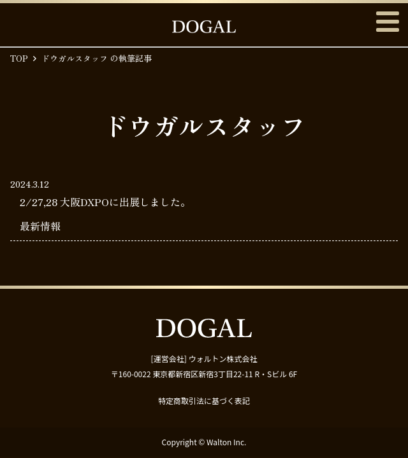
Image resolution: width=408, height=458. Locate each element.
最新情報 (40, 225)
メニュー (387, 21)
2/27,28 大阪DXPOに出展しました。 (105, 201)
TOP (19, 58)
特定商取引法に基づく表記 (204, 400)
